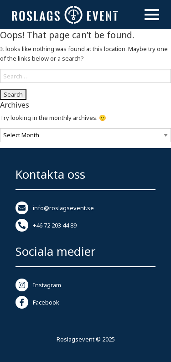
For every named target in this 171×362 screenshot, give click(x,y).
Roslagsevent (75, 339)
